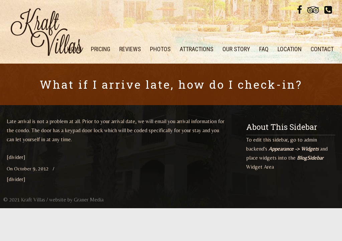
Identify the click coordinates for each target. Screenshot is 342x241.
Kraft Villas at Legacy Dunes (47, 31)
